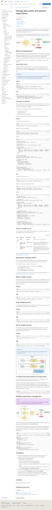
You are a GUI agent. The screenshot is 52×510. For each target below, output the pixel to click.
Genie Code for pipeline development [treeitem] (8, 39)
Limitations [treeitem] (5, 68)
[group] (33, 314)
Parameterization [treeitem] (6, 61)
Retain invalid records (20, 23)
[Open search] (47, 1)
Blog (14, 505)
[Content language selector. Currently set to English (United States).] (6, 503)
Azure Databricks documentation (24, 7)
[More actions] (49, 7)
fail (16, 246)
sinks (28, 462)
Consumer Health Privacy (29, 505)
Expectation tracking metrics (21, 22)
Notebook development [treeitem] (8, 37)
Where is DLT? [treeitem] (6, 67)
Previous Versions (9, 505)
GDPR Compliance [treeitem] (7, 55)
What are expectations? (20, 20)
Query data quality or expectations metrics (26, 274)
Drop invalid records (20, 24)
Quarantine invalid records (24, 254)
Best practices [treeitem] (6, 65)
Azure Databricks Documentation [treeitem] (7, 11)
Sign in (50, 1)
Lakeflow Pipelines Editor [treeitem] (8, 35)
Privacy (22, 505)
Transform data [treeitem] (6, 48)
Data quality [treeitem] (7, 51)
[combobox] (7, 10)
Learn (17, 7)
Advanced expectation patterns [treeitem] (8, 53)
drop (17, 242)
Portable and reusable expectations (35, 77)
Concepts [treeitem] (5, 30)
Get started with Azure (46, 4)
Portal (41, 4)
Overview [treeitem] (4, 21)
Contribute (18, 505)
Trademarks (42, 505)
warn (17, 239)
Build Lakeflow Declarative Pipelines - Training (23, 493)
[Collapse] (11, 7)
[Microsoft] (2, 1)
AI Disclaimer (3, 505)
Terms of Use (37, 505)
